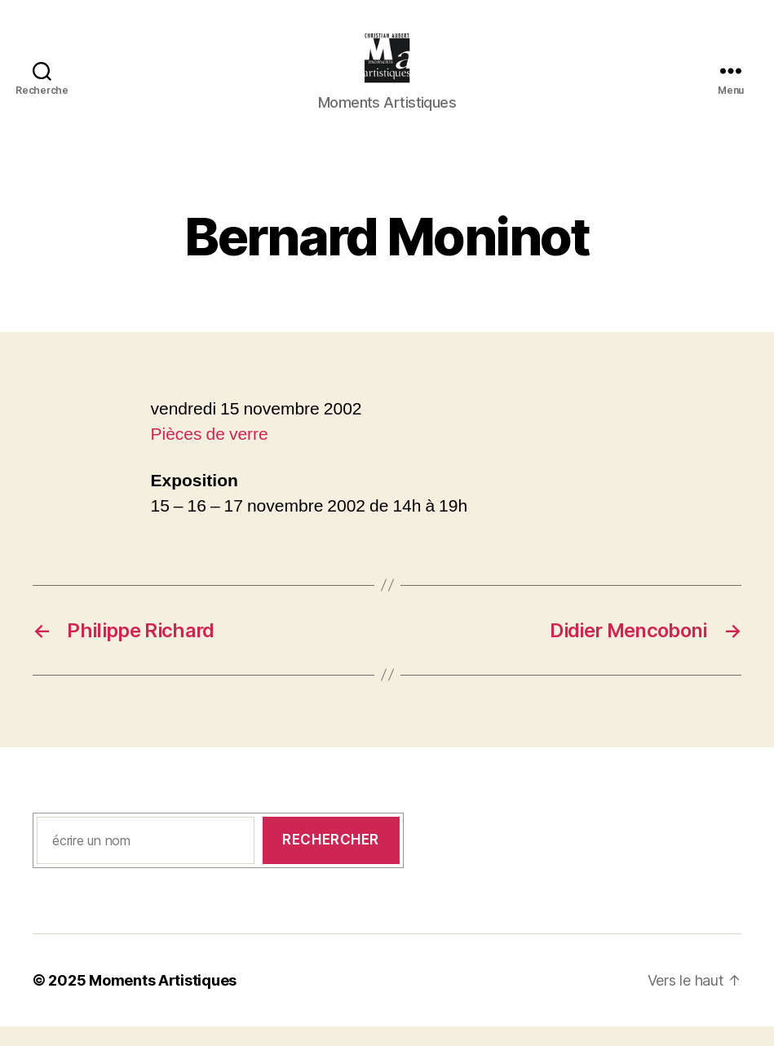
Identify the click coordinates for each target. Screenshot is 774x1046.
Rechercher (330, 859)
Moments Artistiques (163, 999)
